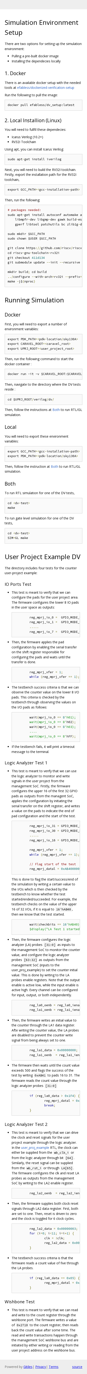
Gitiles (27, 1366)
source (77, 1366)
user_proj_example (35, 1147)
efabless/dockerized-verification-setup (45, 87)
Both (56, 409)
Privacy (40, 1366)
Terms (53, 1366)
